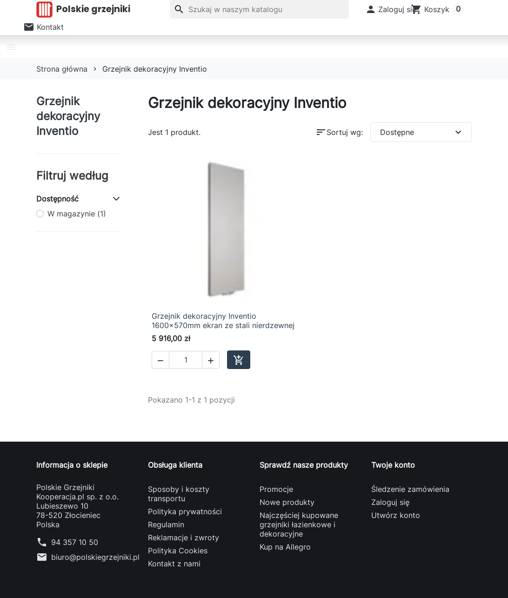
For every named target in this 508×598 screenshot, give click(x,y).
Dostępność (57, 198)
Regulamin (166, 524)
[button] (391, 9)
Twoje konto (393, 465)
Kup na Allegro (285, 546)
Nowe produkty (287, 502)
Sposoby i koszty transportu (178, 493)
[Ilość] (185, 360)
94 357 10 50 (74, 542)
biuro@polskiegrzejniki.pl (95, 557)
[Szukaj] (259, 9)
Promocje (276, 489)
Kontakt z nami (174, 563)
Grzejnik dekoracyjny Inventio (68, 116)
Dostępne (422, 132)
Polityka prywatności (185, 511)
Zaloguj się (390, 502)
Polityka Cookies (177, 550)
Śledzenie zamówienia (410, 489)
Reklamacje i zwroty (183, 537)
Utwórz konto (395, 515)
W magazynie (76, 213)
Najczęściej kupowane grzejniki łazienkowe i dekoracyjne (299, 524)
